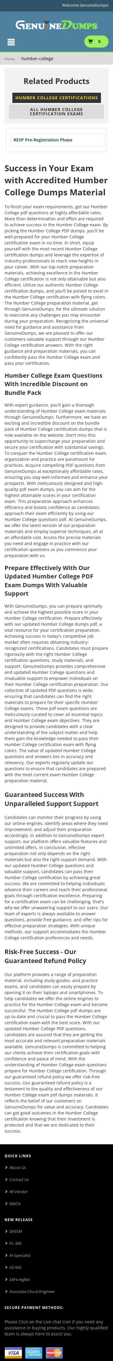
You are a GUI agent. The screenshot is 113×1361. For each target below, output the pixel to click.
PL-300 (15, 1243)
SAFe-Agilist (19, 1279)
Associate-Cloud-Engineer (32, 1291)
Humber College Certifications (56, 98)
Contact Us (19, 1179)
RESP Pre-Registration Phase (43, 140)
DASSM (15, 1231)
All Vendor (18, 1191)
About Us (17, 1167)
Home (10, 58)
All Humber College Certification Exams (56, 111)
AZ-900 (15, 1267)
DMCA (14, 1203)
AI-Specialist (20, 1255)
